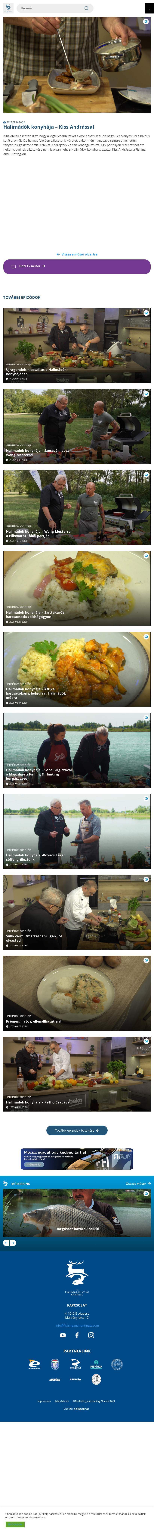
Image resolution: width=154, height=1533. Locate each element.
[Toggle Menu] (149, 8)
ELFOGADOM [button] (15, 1524)
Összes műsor (136, 1295)
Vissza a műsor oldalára (79, 254)
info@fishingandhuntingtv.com (77, 1436)
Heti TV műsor (29, 266)
